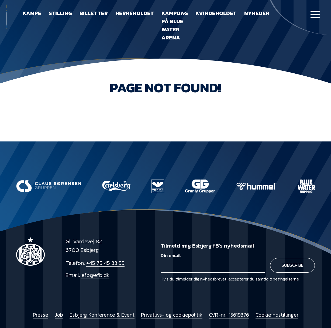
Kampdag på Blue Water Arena (174, 25)
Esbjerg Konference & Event (102, 315)
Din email (171, 255)
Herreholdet (134, 13)
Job (59, 315)
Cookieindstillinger (277, 315)
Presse (40, 315)
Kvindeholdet (216, 13)
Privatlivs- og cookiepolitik (171, 315)
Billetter (94, 13)
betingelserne (286, 279)
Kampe (32, 13)
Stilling (60, 13)
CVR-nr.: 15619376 (229, 315)
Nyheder (256, 13)
